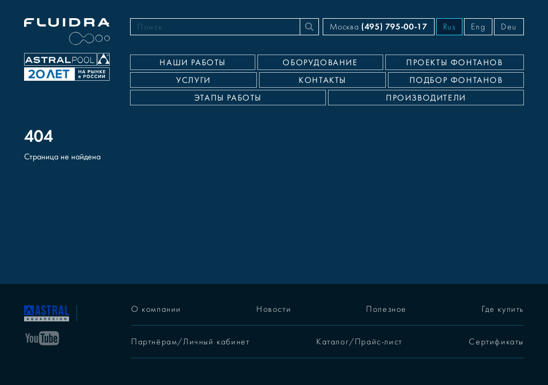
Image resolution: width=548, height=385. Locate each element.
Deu (509, 27)
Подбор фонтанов (456, 80)
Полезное (386, 309)
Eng (478, 27)
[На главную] (46, 312)
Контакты (322, 80)
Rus (449, 27)
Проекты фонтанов (454, 62)
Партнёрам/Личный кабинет (190, 341)
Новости (273, 309)
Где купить (503, 309)
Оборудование (320, 62)
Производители (426, 98)
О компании (156, 309)
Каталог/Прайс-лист (359, 341)
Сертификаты (496, 341)
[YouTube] (42, 337)
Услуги (193, 80)
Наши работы (192, 62)
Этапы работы (228, 98)
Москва (378, 26)
